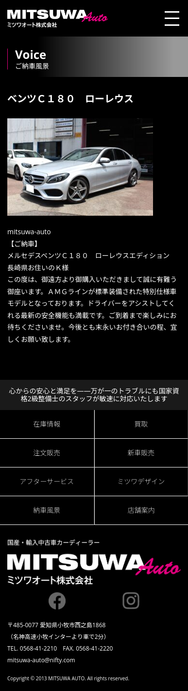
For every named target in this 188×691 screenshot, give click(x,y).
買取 (141, 424)
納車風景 (46, 510)
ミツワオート (57, 18)
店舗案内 (141, 510)
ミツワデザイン (141, 481)
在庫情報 (46, 424)
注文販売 (46, 452)
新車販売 (140, 452)
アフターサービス (46, 481)
